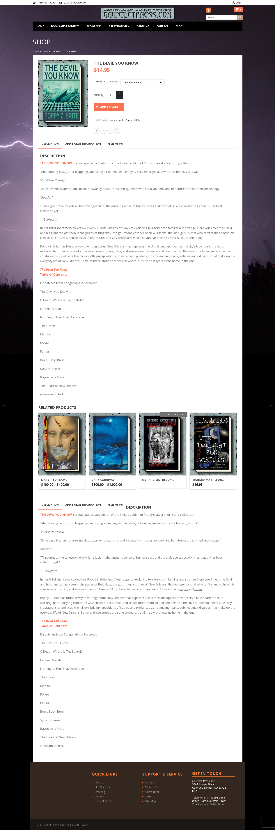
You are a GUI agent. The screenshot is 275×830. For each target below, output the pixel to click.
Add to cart (109, 106)
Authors (99, 796)
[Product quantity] (110, 95)
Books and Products (65, 26)
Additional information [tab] (83, 143)
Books (121, 120)
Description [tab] (50, 143)
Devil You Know (107, 81)
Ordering (143, 26)
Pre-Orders (94, 26)
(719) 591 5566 (46, 2)
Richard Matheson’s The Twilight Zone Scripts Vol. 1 (208, 480)
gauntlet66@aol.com (76, 2)
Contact (162, 26)
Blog (179, 26)
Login (237, 2)
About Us (100, 782)
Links (148, 796)
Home (40, 26)
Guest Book (152, 792)
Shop (45, 51)
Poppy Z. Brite (132, 120)
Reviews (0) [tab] (115, 143)
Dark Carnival (103, 480)
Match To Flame (54, 480)
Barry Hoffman (119, 26)
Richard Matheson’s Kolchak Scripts (158, 480)
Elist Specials (102, 787)
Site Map (150, 801)
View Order (151, 787)
